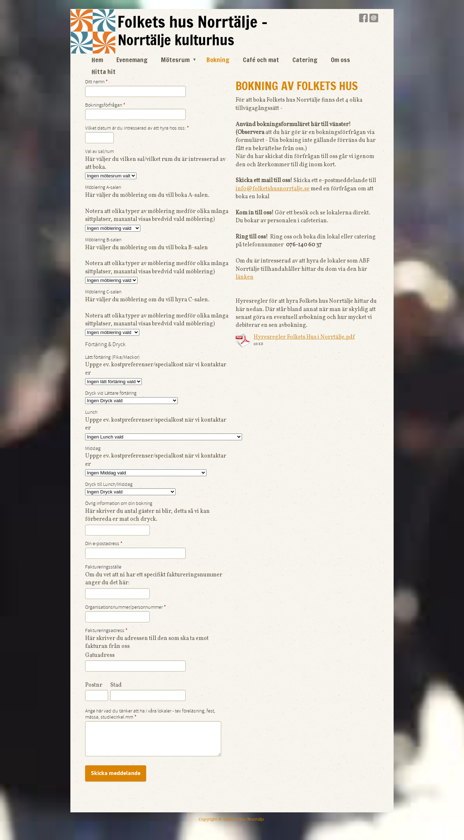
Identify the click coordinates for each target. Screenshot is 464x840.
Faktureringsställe (103, 567)
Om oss (340, 59)
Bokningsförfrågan (105, 105)
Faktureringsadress (106, 631)
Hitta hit (104, 71)
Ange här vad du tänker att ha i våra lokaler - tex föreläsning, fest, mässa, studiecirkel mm (150, 714)
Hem (97, 59)
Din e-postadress (103, 544)
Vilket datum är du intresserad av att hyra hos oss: (137, 128)
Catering (304, 59)
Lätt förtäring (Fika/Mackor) (112, 357)
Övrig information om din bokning (118, 503)
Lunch (91, 412)
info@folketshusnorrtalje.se (273, 189)
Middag (93, 448)
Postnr (93, 685)
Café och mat (261, 59)
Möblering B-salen (103, 240)
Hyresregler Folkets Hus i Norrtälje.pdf (304, 337)
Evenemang (132, 59)
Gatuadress (100, 655)
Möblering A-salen (103, 187)
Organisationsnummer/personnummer (125, 607)
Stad (116, 685)
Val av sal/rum (99, 151)
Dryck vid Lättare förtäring (110, 393)
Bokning (218, 59)
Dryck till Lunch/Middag (109, 484)
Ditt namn (96, 82)
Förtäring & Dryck (105, 344)
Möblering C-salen (103, 292)
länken (245, 277)
